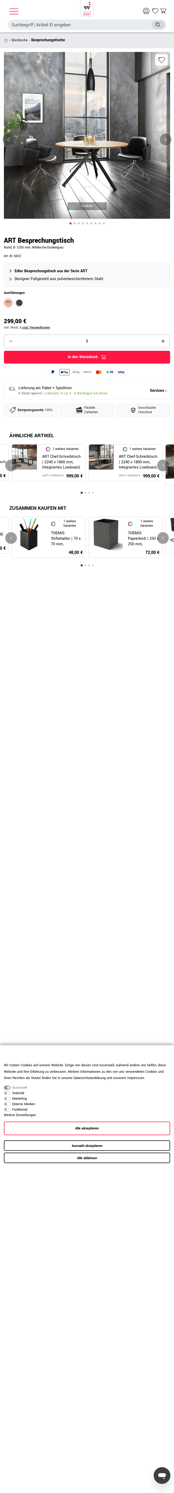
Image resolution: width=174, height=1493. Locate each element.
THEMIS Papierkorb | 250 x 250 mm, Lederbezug (143, 539)
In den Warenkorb (87, 357)
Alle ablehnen (87, 1158)
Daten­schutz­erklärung (90, 1078)
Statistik (18, 1093)
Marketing (19, 1098)
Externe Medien (23, 1104)
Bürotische (20, 40)
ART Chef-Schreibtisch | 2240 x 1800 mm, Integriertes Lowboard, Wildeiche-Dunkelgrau (138, 462)
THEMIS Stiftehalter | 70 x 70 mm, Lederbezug (66, 539)
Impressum (135, 1078)
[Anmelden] (147, 11)
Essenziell (19, 1087)
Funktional (19, 1109)
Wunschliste (161, 60)
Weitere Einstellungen (20, 1115)
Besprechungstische (48, 40)
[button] (70, 223)
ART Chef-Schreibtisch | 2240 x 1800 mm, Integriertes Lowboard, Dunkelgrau (61, 462)
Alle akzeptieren (87, 1128)
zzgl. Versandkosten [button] (36, 327)
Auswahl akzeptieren (87, 1146)
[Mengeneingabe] (87, 341)
